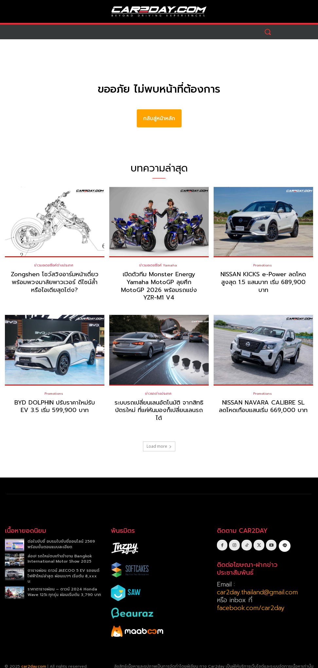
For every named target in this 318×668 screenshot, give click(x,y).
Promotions (262, 265)
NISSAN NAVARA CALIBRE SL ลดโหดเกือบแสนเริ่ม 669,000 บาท (263, 398)
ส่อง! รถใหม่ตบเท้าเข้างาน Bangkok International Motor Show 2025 (59, 550)
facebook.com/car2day (251, 600)
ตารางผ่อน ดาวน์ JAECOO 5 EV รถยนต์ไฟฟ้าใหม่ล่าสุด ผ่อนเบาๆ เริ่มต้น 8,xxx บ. (63, 567)
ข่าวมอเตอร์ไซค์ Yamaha (158, 265)
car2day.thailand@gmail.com (257, 584)
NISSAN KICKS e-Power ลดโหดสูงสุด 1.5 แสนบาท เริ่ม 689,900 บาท (263, 282)
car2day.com (33, 658)
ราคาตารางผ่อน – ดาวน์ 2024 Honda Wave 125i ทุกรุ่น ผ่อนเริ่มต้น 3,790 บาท (64, 583)
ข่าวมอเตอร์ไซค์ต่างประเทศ (53, 265)
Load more (159, 438)
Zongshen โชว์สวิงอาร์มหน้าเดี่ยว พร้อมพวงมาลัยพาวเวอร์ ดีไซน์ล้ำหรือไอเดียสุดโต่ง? (54, 282)
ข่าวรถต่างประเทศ (158, 385)
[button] (267, 32)
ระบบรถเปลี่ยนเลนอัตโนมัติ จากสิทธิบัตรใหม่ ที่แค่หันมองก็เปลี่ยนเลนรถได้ (159, 402)
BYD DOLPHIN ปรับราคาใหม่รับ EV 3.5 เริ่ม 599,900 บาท (54, 398)
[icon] (284, 536)
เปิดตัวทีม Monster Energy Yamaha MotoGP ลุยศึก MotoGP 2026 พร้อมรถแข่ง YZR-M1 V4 (159, 282)
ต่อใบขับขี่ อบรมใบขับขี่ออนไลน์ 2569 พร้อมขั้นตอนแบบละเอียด (61, 536)
